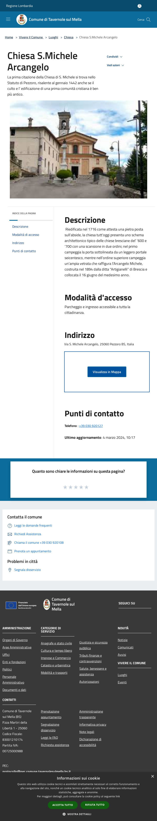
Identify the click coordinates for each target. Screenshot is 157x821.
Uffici (6, 654)
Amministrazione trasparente (91, 714)
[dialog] (78, 796)
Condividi (115, 56)
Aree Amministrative (16, 647)
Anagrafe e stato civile (56, 643)
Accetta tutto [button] (63, 805)
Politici (7, 669)
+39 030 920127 (91, 425)
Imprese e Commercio (56, 657)
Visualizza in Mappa (107, 371)
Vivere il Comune (31, 37)
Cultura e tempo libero (56, 650)
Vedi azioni (116, 65)
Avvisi (122, 654)
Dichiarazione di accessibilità (90, 742)
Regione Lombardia (19, 5)
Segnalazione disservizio (50, 727)
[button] (78, 814)
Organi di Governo (15, 639)
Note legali (86, 731)
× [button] (152, 776)
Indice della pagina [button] (24, 213)
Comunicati (125, 647)
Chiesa (68, 37)
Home (9, 37)
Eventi (122, 682)
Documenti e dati (14, 689)
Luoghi (53, 37)
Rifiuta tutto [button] (95, 805)
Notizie (123, 639)
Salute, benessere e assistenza (93, 671)
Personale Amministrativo (13, 679)
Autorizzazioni (89, 681)
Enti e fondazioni (14, 661)
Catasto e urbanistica (55, 665)
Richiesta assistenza (55, 744)
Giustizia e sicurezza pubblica (93, 645)
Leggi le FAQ (49, 737)
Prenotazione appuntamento (51, 714)
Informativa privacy (92, 724)
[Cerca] (148, 19)
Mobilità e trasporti (54, 672)
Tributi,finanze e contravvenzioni (90, 658)
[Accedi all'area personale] (139, 6)
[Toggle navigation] (8, 19)
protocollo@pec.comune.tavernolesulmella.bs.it (36, 771)
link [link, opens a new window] (118, 796)
